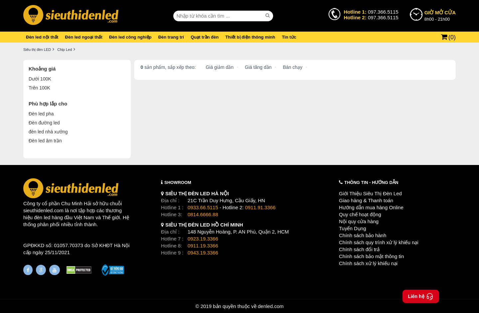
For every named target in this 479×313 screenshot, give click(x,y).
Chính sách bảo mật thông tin (371, 256)
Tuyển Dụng (352, 228)
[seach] (268, 16)
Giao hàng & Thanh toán (366, 200)
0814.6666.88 (203, 214)
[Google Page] (41, 270)
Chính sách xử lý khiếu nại (368, 263)
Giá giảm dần (220, 67)
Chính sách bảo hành (362, 235)
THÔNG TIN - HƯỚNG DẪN (371, 182)
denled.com (271, 306)
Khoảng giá (42, 69)
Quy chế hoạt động (360, 214)
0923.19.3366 (203, 238)
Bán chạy (292, 67)
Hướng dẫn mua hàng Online (371, 207)
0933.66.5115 (203, 207)
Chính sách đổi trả (359, 249)
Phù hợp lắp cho (48, 103)
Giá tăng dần (258, 67)
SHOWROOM (177, 182)
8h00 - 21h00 (440, 15)
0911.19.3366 (203, 245)
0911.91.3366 (260, 207)
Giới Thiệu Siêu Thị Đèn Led (370, 193)
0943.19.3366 (203, 252)
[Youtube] (54, 270)
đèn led (42, 217)
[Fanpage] (28, 270)
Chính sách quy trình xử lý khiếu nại (378, 242)
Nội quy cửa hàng (359, 221)
